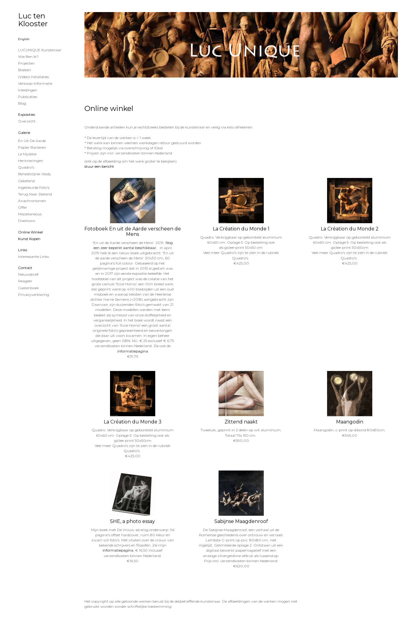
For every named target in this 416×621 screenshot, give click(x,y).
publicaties (27, 96)
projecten (26, 63)
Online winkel (30, 232)
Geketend (26, 181)
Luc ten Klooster (33, 19)
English (24, 39)
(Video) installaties (33, 76)
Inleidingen (27, 90)
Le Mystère (27, 154)
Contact (25, 267)
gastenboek (28, 288)
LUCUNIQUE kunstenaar (39, 50)
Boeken (24, 70)
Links (22, 250)
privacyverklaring (33, 294)
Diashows (26, 220)
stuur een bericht (99, 166)
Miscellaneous (30, 214)
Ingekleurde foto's (33, 187)
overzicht (27, 121)
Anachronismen (32, 200)
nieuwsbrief (28, 274)
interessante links (33, 256)
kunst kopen (29, 238)
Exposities (26, 114)
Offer (22, 207)
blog (22, 103)
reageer (25, 281)
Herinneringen (30, 160)
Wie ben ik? (28, 56)
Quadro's (26, 167)
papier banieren (32, 147)
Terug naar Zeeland (35, 194)
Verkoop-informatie (35, 83)
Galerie (24, 132)
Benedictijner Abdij (34, 174)
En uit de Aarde (32, 140)
